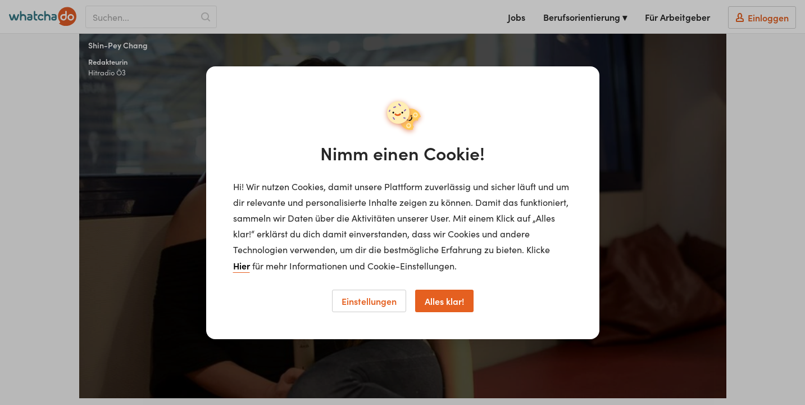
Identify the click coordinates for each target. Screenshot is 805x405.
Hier (241, 265)
